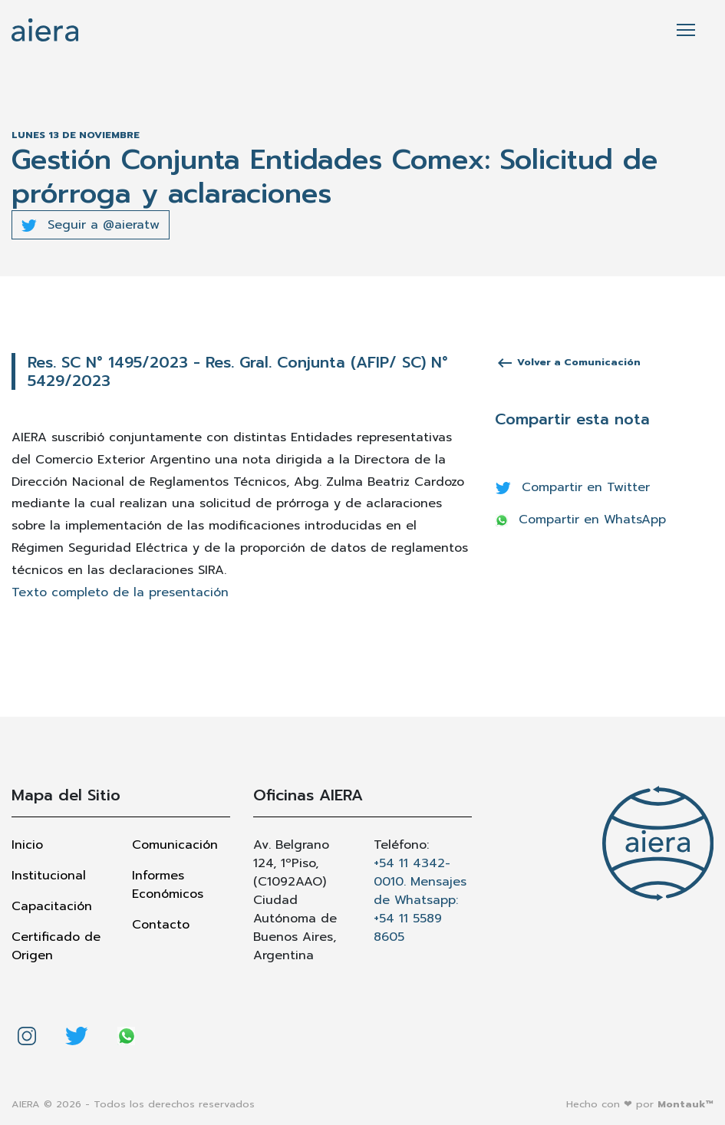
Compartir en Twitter (573, 487)
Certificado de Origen (56, 946)
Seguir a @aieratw (90, 225)
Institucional (49, 875)
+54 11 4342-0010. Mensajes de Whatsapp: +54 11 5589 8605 (420, 900)
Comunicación (175, 845)
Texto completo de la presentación (120, 592)
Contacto (160, 925)
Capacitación (52, 906)
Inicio (27, 845)
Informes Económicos (167, 884)
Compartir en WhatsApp (581, 519)
